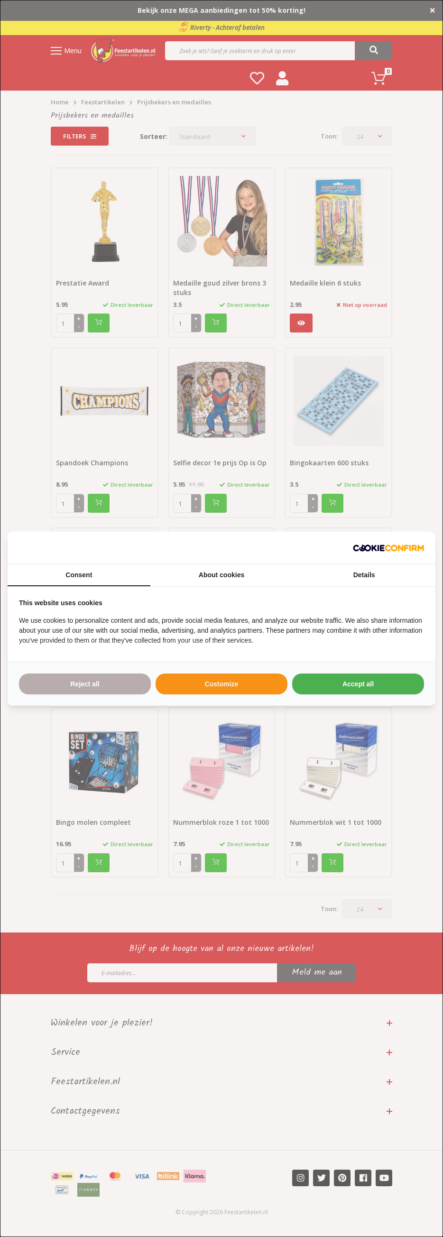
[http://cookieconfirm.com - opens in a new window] (388, 548)
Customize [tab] (222, 684)
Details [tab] (364, 575)
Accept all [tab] (358, 684)
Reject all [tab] (84, 684)
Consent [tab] (78, 575)
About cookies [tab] (221, 575)
